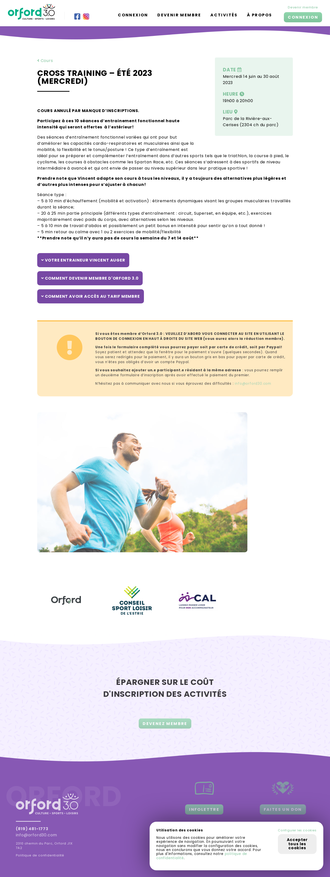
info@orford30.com (253, 383)
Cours (45, 60)
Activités (224, 15)
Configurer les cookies (297, 830)
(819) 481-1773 (32, 829)
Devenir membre (179, 15)
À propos (259, 15)
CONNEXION (303, 17)
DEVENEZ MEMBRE (165, 727)
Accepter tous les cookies (297, 843)
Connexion (133, 15)
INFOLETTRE (204, 809)
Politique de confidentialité (40, 855)
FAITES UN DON (283, 809)
